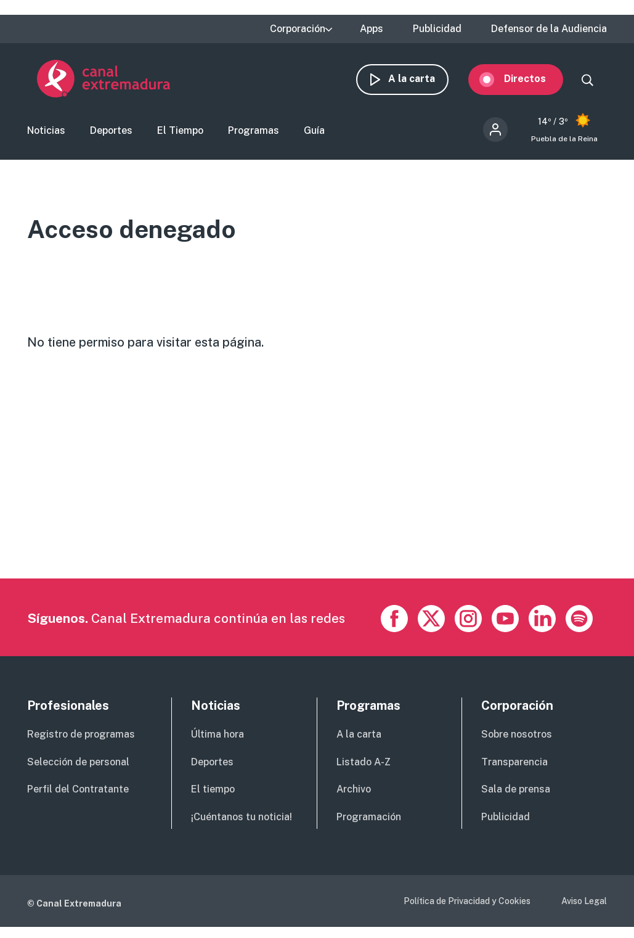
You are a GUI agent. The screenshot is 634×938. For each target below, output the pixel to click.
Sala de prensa (515, 791)
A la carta (421, 78)
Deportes (111, 132)
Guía (314, 132)
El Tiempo (180, 132)
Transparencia (514, 763)
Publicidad (437, 29)
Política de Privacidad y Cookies (467, 902)
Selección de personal (78, 763)
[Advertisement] (315, 493)
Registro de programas (81, 735)
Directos (535, 78)
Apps (371, 29)
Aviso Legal (584, 902)
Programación (368, 819)
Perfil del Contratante (78, 791)
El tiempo (213, 791)
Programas (253, 132)
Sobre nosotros (516, 735)
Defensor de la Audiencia (549, 29)
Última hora (217, 735)
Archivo (353, 791)
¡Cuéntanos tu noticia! (241, 819)
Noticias (46, 132)
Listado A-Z (363, 763)
